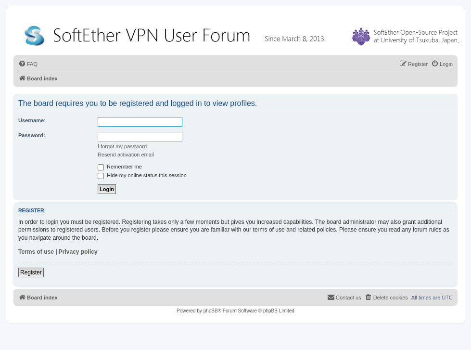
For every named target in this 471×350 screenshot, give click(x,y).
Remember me (120, 166)
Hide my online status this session (142, 175)
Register (31, 272)
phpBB (211, 310)
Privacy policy (78, 251)
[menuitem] (28, 64)
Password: (31, 135)
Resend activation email (126, 154)
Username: (32, 120)
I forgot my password (122, 146)
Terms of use (36, 251)
